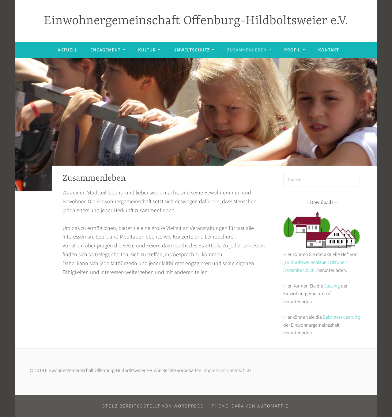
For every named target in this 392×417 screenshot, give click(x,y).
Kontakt (328, 50)
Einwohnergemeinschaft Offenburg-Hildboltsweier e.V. (196, 21)
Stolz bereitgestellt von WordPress (152, 406)
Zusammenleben (247, 50)
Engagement (105, 50)
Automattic (272, 406)
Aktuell (68, 50)
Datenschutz (239, 370)
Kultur (147, 50)
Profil (292, 50)
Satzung (332, 286)
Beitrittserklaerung (341, 317)
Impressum (215, 370)
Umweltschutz (191, 50)
